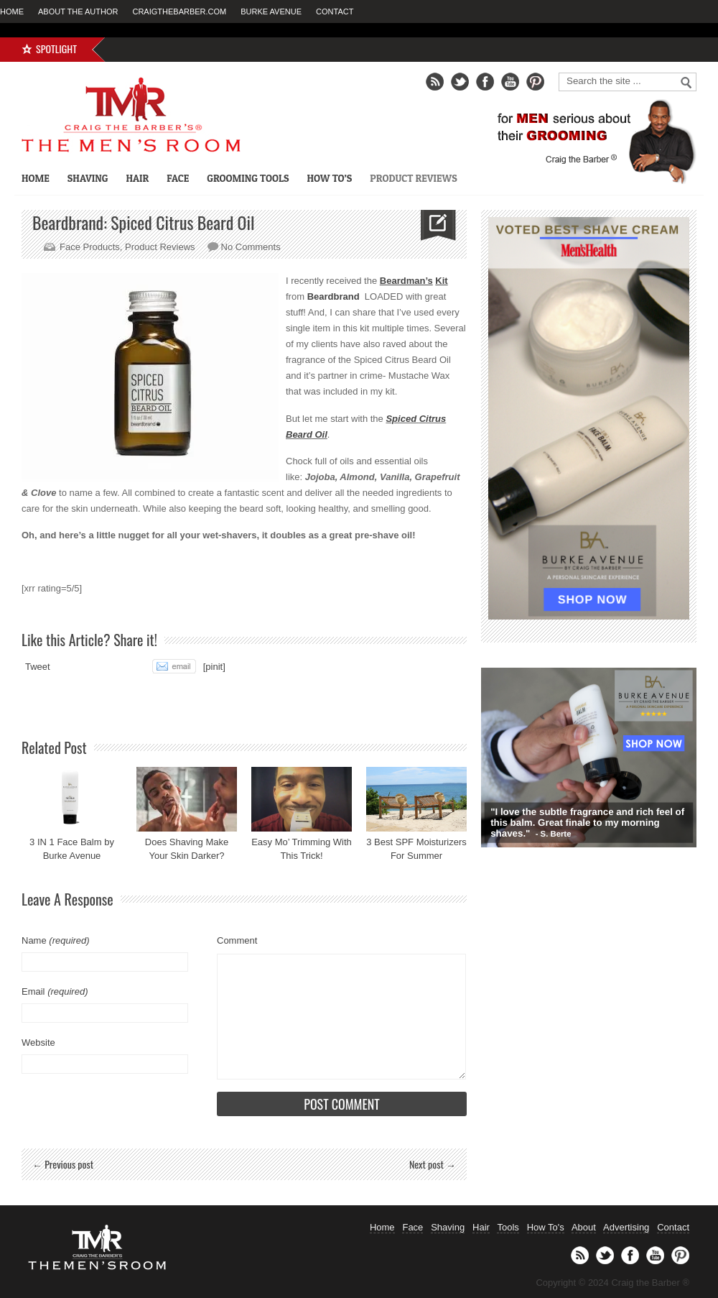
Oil (319, 434)
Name (56, 940)
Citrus (433, 418)
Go (686, 82)
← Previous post (62, 1164)
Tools (507, 1227)
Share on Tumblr (123, 666)
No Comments (251, 246)
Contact (334, 11)
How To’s (329, 178)
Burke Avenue (271, 11)
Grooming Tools (248, 178)
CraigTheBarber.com (179, 11)
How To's (545, 1227)
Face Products (90, 246)
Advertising (626, 1227)
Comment (237, 940)
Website (38, 1042)
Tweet (37, 666)
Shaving (87, 178)
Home (12, 11)
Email (55, 991)
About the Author (78, 11)
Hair (137, 178)
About (584, 1227)
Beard (299, 434)
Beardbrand (333, 296)
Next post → (432, 1164)
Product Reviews (413, 178)
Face (178, 178)
